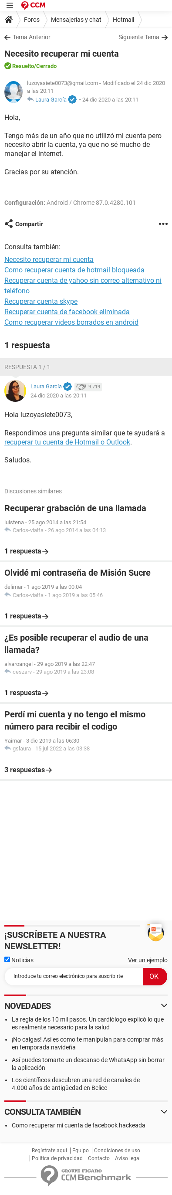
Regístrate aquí (49, 1150)
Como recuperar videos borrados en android (71, 322)
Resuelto (23, 66)
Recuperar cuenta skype (41, 301)
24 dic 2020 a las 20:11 (110, 99)
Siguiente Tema (138, 37)
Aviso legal (128, 1158)
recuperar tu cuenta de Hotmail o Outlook (67, 442)
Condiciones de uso (117, 1150)
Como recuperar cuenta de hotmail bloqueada (74, 270)
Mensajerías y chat (76, 19)
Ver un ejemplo (148, 960)
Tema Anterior (32, 37)
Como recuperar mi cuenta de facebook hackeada (78, 1125)
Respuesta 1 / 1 (27, 366)
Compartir (29, 224)
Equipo (80, 1150)
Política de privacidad (57, 1158)
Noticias (19, 960)
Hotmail (123, 19)
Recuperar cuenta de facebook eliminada (67, 312)
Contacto (99, 1158)
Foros (32, 19)
